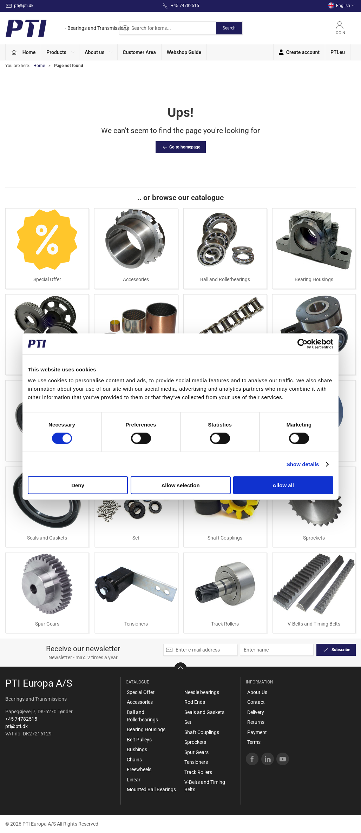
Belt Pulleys (139, 739)
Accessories (136, 279)
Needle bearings (201, 692)
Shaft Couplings (225, 538)
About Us (257, 692)
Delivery (255, 712)
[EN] (67, 28)
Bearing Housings (314, 279)
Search (229, 28)
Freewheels (139, 769)
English (342, 5)
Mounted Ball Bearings (151, 789)
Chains (134, 759)
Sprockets (314, 538)
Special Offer (47, 279)
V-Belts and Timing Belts (314, 624)
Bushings (137, 749)
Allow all (283, 485)
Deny (77, 485)
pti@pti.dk (16, 726)
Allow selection (180, 485)
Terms (254, 742)
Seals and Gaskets (47, 538)
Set (135, 538)
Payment (257, 732)
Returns (255, 722)
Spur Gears (47, 624)
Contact (256, 702)
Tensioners (136, 624)
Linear (133, 779)
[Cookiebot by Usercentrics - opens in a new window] (302, 343)
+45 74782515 (21, 719)
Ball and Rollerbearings (225, 279)
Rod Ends (194, 702)
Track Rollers (225, 624)
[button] (60, 52)
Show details (303, 464)
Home (39, 65)
